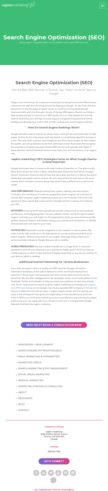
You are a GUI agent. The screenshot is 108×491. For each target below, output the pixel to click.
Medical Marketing (31, 380)
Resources (25, 398)
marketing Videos (30, 362)
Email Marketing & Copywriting (39, 356)
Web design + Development (35, 344)
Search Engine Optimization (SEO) (40, 350)
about (22, 392)
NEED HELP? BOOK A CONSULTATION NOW (54, 325)
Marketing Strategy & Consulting (40, 386)
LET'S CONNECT (54, 461)
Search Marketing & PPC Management (43, 368)
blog (21, 404)
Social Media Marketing (34, 374)
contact (23, 410)
